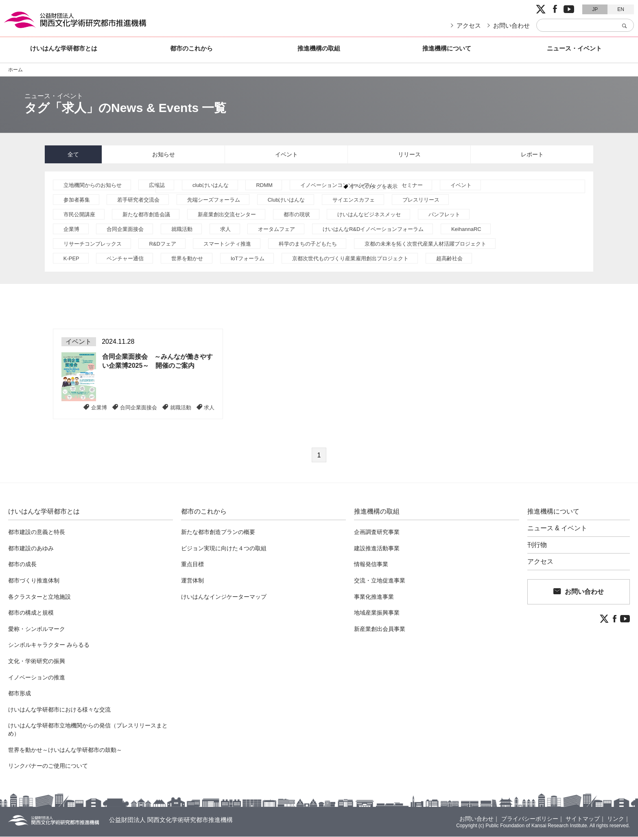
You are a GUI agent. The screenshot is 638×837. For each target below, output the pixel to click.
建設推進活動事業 (377, 548)
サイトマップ (583, 819)
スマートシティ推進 (227, 244)
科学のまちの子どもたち (308, 244)
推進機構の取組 (318, 48)
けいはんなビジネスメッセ (369, 215)
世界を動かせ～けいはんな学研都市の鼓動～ (65, 750)
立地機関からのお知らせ (92, 185)
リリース (409, 154)
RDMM (264, 185)
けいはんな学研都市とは (63, 48)
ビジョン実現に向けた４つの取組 (224, 548)
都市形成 (19, 693)
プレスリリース (420, 200)
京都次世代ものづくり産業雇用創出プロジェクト (350, 259)
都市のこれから (191, 48)
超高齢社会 (449, 259)
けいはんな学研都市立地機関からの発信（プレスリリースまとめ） (88, 730)
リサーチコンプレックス (92, 244)
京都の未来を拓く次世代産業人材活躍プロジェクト (425, 244)
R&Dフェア (162, 244)
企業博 (71, 229)
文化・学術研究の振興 (36, 661)
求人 (225, 229)
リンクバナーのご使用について (48, 766)
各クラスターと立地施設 (39, 597)
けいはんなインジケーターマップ (224, 597)
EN (620, 9)
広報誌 (157, 185)
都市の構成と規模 (31, 613)
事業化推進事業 (374, 597)
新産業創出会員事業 (379, 629)
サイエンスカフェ (353, 200)
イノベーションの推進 (36, 677)
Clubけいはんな (286, 200)
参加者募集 (76, 200)
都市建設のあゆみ (31, 548)
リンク (615, 819)
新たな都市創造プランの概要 (218, 532)
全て (73, 154)
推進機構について (446, 48)
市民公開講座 (79, 215)
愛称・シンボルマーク (36, 629)
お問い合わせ (511, 25)
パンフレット (444, 215)
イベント (286, 154)
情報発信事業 (371, 564)
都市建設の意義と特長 (36, 532)
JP (595, 9)
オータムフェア (276, 229)
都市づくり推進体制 (33, 581)
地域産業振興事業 (377, 613)
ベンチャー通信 (125, 259)
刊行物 (537, 545)
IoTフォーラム (248, 259)
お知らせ (163, 154)
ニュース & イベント (557, 528)
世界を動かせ (187, 259)
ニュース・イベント (574, 48)
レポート (532, 154)
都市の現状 (297, 215)
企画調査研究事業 (377, 532)
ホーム (15, 69)
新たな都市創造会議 (146, 215)
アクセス (469, 25)
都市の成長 (22, 564)
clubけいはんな (210, 185)
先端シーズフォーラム (213, 200)
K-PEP (71, 259)
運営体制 (192, 581)
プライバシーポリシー (529, 819)
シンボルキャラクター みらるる (49, 645)
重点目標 (192, 564)
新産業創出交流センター (227, 215)
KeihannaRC (466, 229)
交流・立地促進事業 (379, 581)
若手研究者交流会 (138, 200)
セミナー (412, 185)
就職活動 (181, 229)
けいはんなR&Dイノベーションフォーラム (373, 229)
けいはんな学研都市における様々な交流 (59, 710)
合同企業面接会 (125, 229)
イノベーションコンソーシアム (337, 185)
